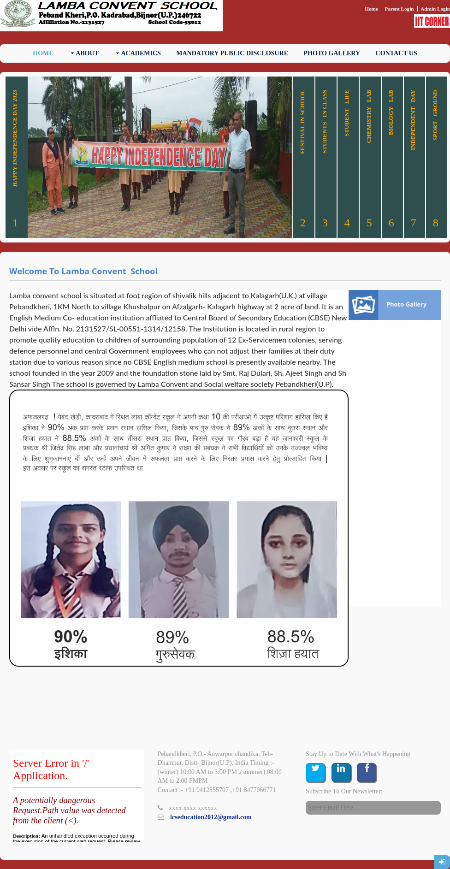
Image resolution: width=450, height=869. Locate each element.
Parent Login (399, 9)
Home (371, 9)
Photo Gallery (332, 53)
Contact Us (396, 53)
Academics (140, 53)
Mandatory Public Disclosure (232, 53)
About (87, 53)
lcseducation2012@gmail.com (211, 817)
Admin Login (435, 9)
